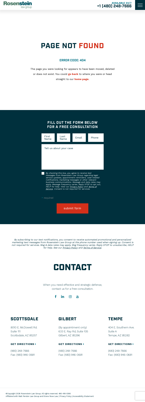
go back (73, 73)
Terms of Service (92, 247)
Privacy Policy (76, 186)
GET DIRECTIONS (24, 344)
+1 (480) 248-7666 (114, 6)
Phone (94, 137)
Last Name (63, 137)
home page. (81, 79)
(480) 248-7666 (20, 350)
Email (78, 137)
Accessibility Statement (83, 396)
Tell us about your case (58, 148)
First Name (47, 137)
